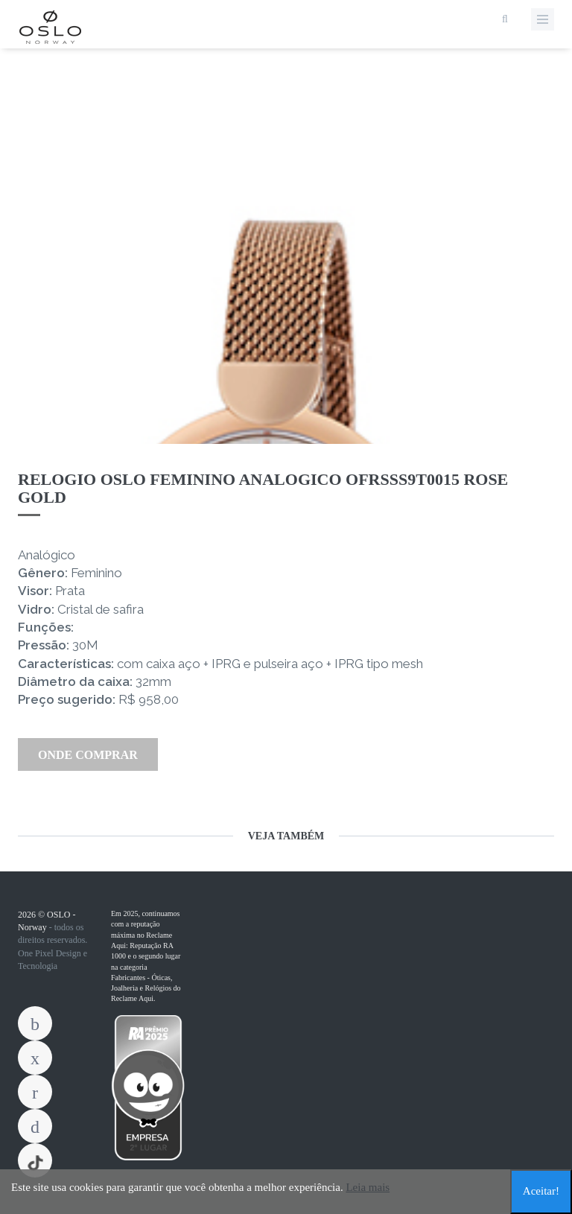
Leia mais (368, 1187)
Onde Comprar (88, 755)
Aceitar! (541, 1191)
